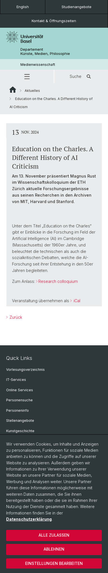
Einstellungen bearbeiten (54, 563)
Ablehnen (54, 549)
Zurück (15, 317)
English (23, 6)
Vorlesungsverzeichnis (25, 369)
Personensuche (19, 400)
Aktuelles (32, 90)
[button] (27, 76)
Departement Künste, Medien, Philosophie (45, 51)
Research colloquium (58, 281)
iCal (76, 300)
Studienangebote (76, 6)
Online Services (19, 390)
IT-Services (16, 380)
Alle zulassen (54, 535)
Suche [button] (81, 76)
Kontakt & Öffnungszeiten (54, 20)
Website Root (13, 90)
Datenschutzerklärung (29, 519)
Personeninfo (17, 410)
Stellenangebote (20, 420)
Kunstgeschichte (20, 431)
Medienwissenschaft (37, 64)
